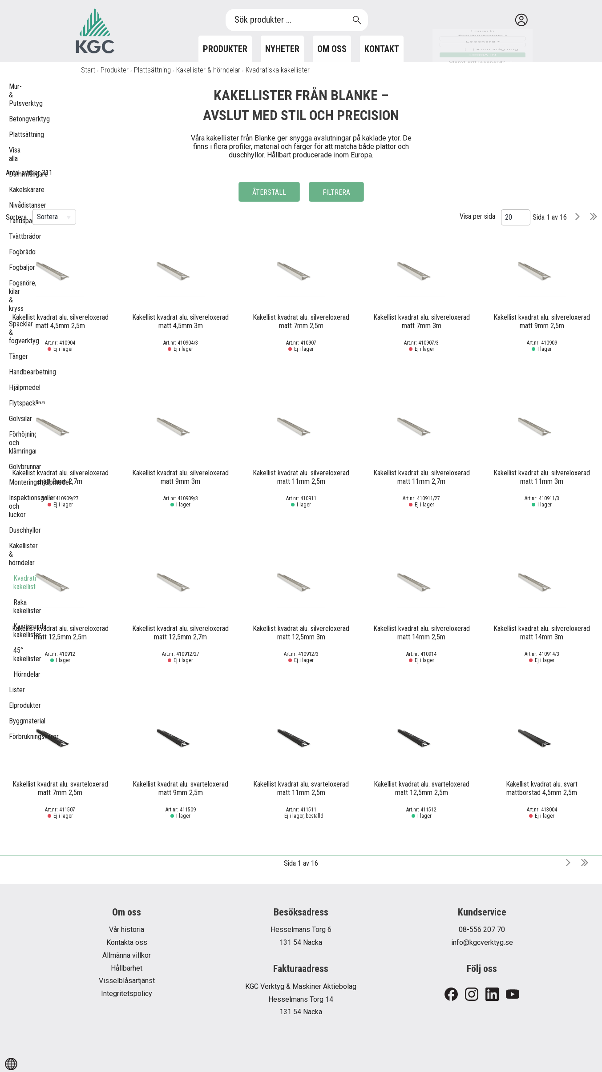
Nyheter (282, 49)
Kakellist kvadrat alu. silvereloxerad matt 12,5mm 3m (301, 632)
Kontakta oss (126, 942)
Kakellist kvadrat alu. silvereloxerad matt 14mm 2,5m (421, 632)
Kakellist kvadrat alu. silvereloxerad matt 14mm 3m (541, 632)
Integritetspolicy (126, 993)
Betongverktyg (13, 119)
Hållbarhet (126, 968)
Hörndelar (17, 674)
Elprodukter (13, 705)
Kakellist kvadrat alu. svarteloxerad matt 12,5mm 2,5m (421, 788)
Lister (13, 690)
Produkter (225, 49)
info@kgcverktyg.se (482, 942)
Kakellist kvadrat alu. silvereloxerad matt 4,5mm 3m (180, 321)
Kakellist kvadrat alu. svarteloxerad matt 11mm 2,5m (301, 788)
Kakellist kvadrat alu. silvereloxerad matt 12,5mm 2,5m (60, 632)
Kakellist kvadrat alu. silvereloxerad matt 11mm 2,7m (421, 477)
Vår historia (126, 929)
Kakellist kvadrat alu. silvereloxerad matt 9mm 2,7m (60, 477)
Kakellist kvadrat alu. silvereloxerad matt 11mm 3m (541, 477)
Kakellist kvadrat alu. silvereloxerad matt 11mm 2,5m (301, 477)
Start (88, 70)
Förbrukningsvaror (13, 736)
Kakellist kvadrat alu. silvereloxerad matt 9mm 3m (180, 477)
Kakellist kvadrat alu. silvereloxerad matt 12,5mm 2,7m (180, 632)
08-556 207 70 (482, 929)
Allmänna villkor (126, 955)
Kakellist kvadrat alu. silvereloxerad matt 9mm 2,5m (541, 321)
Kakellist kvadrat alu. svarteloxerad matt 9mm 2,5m (180, 788)
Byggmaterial (13, 721)
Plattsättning (152, 70)
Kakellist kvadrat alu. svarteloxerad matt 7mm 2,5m (60, 788)
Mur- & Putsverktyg (13, 95)
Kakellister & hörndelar (208, 70)
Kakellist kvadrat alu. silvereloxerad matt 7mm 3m (421, 321)
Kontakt (381, 49)
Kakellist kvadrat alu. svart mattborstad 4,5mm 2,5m (542, 788)
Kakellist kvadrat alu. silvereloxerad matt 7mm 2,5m (301, 321)
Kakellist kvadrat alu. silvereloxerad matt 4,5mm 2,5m (60, 321)
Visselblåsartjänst (127, 980)
